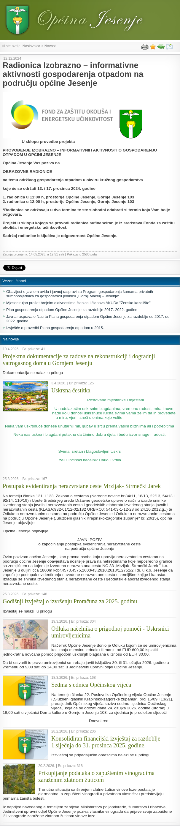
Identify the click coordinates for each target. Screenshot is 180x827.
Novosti (50, 46)
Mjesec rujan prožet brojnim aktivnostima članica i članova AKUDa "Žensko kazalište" (78, 303)
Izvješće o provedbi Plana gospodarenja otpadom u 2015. (55, 328)
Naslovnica (31, 46)
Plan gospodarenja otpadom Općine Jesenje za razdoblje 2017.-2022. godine (71, 309)
